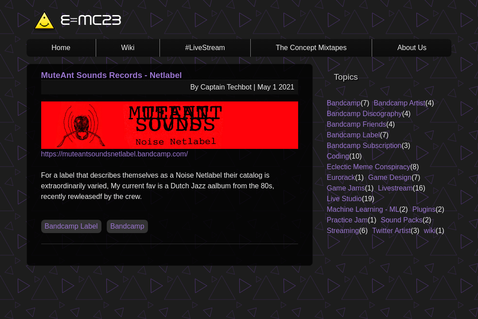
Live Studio (344, 198)
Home (60, 47)
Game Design (390, 177)
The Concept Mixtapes (311, 47)
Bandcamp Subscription (364, 145)
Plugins (423, 209)
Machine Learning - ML (363, 209)
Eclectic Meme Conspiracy (369, 167)
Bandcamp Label (71, 226)
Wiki (127, 47)
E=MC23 (90, 21)
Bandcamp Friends (356, 124)
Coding (338, 156)
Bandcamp (127, 226)
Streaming (343, 230)
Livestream (395, 188)
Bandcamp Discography (364, 113)
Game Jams (346, 188)
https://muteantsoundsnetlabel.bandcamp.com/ (169, 129)
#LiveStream (205, 47)
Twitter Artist (391, 230)
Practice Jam (347, 220)
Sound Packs (402, 220)
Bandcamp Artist (400, 103)
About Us (412, 47)
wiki (430, 230)
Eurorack (341, 177)
